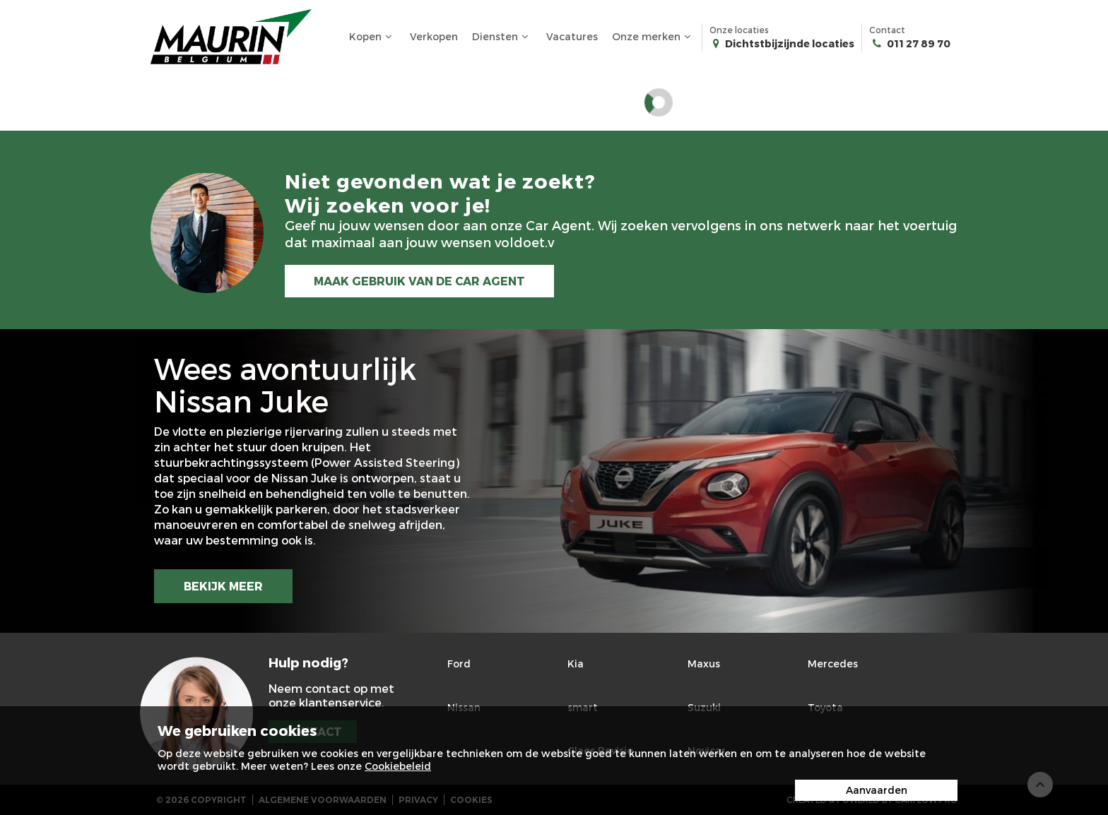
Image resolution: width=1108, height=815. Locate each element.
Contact (909, 37)
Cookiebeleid (398, 766)
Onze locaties (781, 37)
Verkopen (434, 36)
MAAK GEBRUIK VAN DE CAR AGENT (420, 280)
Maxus (704, 664)
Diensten (502, 36)
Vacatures (572, 36)
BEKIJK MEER (224, 586)
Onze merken (653, 36)
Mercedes (833, 664)
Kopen (372, 36)
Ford (459, 664)
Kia (575, 664)
